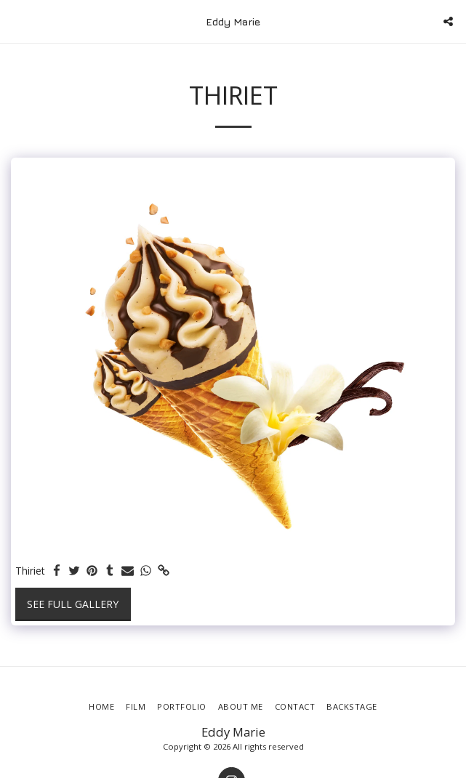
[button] (16, 21)
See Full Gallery (72, 604)
